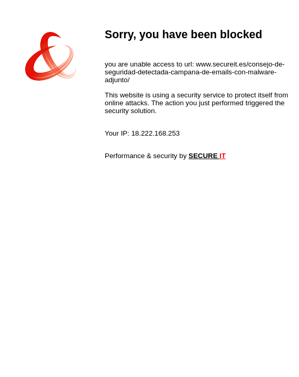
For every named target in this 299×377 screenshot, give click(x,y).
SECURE (207, 156)
